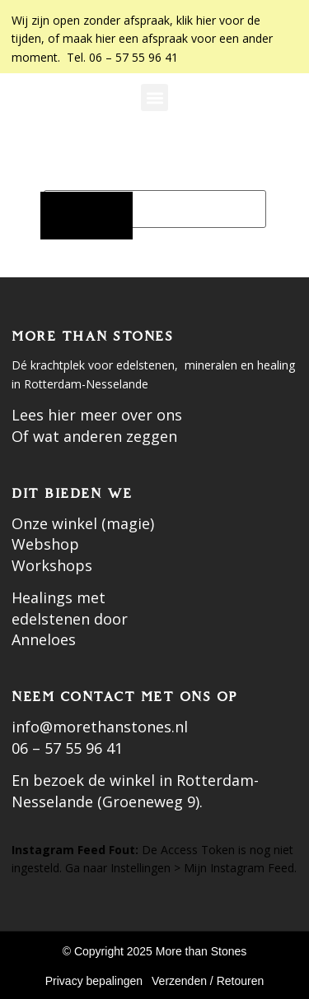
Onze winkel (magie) (83, 523)
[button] (154, 97)
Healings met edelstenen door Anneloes (70, 618)
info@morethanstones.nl (100, 726)
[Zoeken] (86, 216)
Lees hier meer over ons (97, 415)
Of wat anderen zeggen (94, 436)
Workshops (52, 565)
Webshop (45, 544)
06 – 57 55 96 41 (67, 748)
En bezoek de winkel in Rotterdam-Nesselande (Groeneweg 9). (135, 790)
